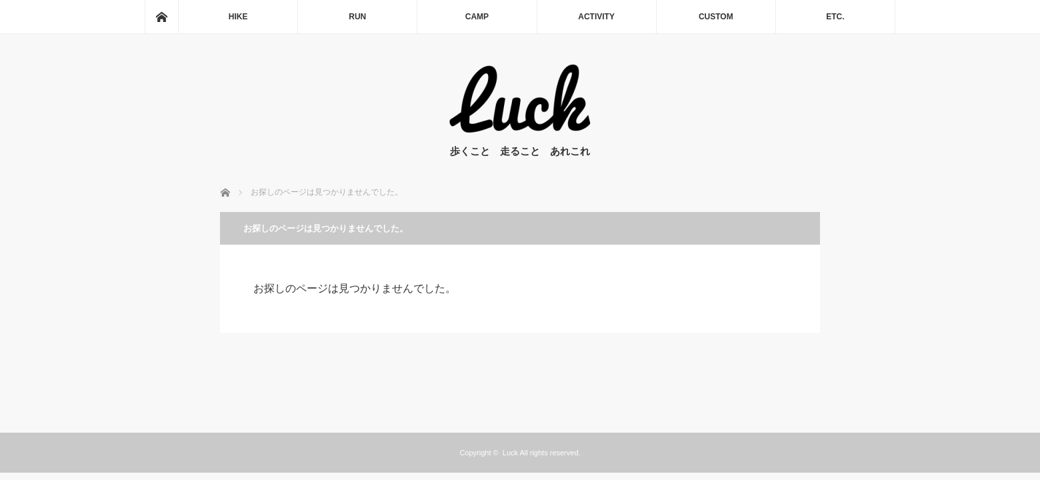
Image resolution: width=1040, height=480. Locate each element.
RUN (357, 16)
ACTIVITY (596, 16)
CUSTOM (716, 16)
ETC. (835, 16)
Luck (510, 453)
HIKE (238, 16)
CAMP (477, 16)
